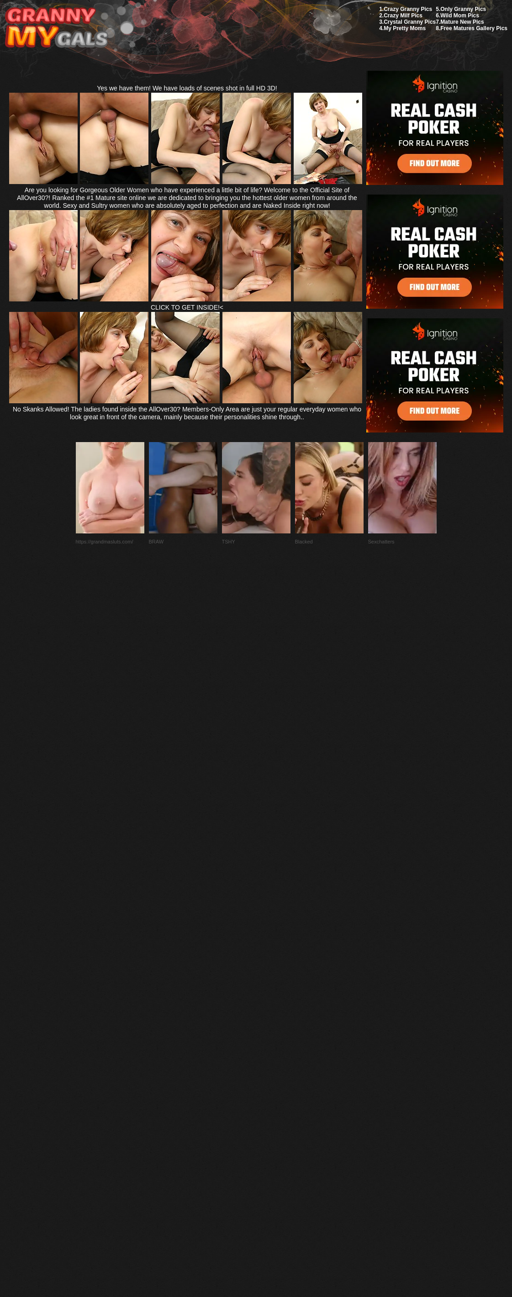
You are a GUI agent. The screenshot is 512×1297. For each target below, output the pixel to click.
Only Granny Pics (463, 9)
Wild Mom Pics (459, 15)
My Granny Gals (56, 28)
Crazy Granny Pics (408, 9)
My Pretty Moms (405, 28)
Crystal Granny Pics (410, 22)
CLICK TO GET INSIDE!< (187, 307)
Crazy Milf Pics (403, 15)
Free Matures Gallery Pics (473, 28)
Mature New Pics (462, 22)
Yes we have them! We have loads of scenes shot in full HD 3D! (187, 88)
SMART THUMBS (271, 1081)
